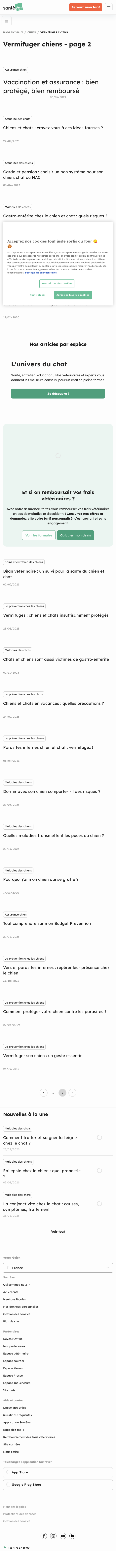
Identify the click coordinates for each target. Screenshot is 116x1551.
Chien (31, 32)
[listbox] (58, 1172)
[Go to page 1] (53, 1092)
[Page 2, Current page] (62, 1092)
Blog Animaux (13, 32)
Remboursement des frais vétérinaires (29, 1437)
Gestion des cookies (16, 1521)
